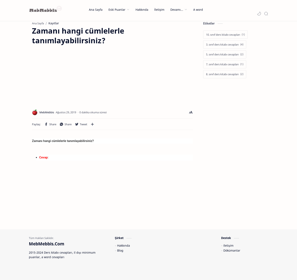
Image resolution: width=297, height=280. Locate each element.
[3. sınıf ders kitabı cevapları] (224, 44)
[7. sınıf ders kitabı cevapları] (224, 64)
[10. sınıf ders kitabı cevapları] (225, 34)
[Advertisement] (66, 74)
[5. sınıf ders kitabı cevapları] (224, 54)
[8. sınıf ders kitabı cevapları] (224, 74)
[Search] (266, 14)
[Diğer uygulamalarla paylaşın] (92, 124)
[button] (259, 14)
